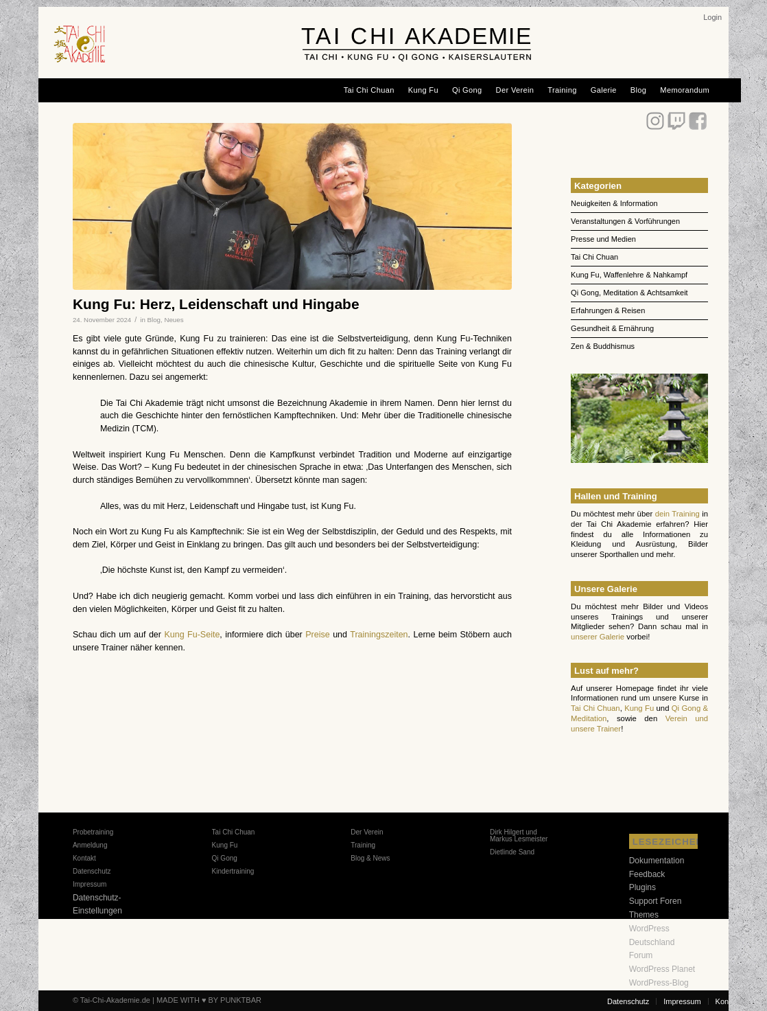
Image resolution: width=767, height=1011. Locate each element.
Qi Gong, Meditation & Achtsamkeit (629, 292)
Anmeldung (90, 845)
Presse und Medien (603, 239)
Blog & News (370, 858)
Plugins (642, 887)
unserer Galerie (597, 637)
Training (363, 845)
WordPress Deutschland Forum (652, 942)
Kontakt (84, 858)
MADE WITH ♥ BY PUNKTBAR (208, 1000)
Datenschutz (92, 871)
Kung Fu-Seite (192, 634)
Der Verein (367, 832)
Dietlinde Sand (512, 852)
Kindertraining (233, 871)
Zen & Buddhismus (603, 346)
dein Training (677, 514)
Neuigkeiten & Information (614, 203)
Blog (154, 319)
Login (712, 17)
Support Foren (655, 901)
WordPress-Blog (659, 983)
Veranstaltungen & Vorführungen (625, 221)
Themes (644, 915)
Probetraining (93, 832)
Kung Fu (639, 708)
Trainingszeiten (379, 634)
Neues (173, 319)
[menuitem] (712, 17)
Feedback (647, 874)
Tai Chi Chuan (594, 257)
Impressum (89, 884)
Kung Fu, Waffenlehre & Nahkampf (629, 275)
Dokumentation (657, 860)
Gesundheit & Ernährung (612, 328)
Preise (317, 634)
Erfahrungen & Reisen (608, 310)
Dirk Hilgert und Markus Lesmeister (518, 835)
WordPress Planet (662, 969)
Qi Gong (224, 858)
